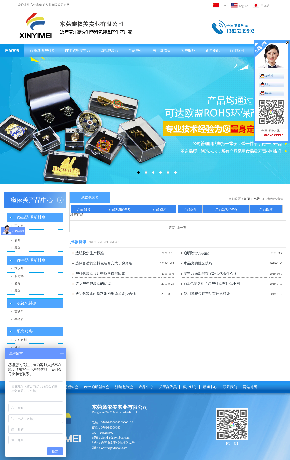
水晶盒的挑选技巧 (198, 263)
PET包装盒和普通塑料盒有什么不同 (212, 283)
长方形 (19, 233)
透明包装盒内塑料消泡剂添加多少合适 (105, 294)
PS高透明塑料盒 (42, 50)
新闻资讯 (212, 50)
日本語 (261, 6)
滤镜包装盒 (109, 50)
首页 (247, 199)
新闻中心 (210, 387)
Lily (267, 84)
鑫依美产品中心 (31, 200)
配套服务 (25, 331)
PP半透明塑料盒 (78, 50)
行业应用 (237, 50)
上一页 (181, 227)
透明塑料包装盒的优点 (93, 283)
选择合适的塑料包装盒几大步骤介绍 (103, 263)
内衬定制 (20, 340)
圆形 (17, 240)
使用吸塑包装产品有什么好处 (207, 294)
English (239, 6)
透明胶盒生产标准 (89, 253)
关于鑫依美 (162, 50)
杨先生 (269, 76)
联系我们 (230, 387)
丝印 (17, 347)
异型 (17, 248)
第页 (172, 227)
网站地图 (250, 387)
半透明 (19, 319)
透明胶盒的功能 (196, 253)
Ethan (268, 92)
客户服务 (188, 50)
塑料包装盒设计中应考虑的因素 (100, 273)
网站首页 (12, 50)
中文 (220, 6)
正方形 (19, 226)
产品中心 (135, 50)
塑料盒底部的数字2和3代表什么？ (210, 273)
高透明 (19, 311)
